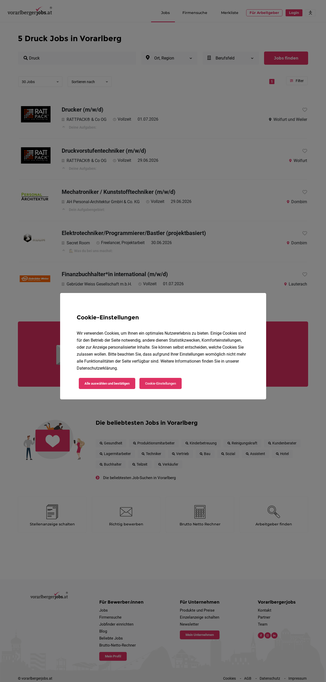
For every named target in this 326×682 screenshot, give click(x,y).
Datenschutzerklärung (97, 368)
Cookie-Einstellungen (160, 383)
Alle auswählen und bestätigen (107, 383)
